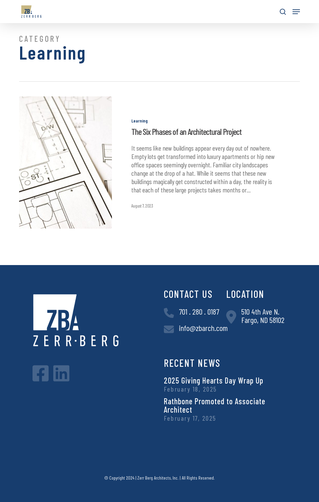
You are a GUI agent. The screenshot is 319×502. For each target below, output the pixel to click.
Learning (139, 120)
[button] (296, 11)
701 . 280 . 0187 (199, 311)
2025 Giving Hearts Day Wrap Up (213, 380)
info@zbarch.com (203, 328)
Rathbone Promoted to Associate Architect (214, 405)
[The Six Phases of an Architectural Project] (65, 162)
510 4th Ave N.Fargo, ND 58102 (262, 315)
